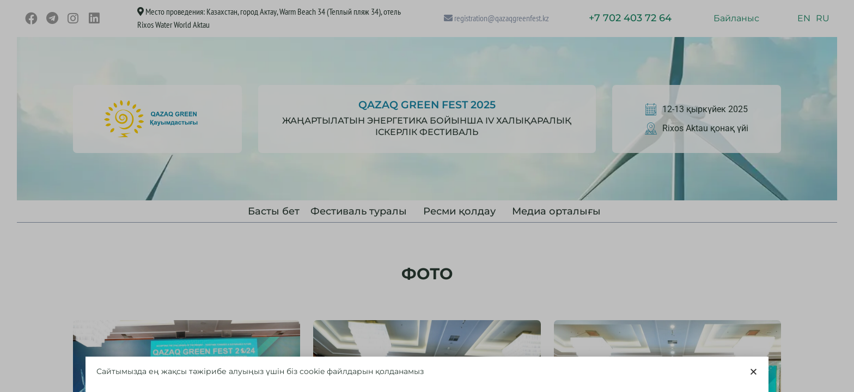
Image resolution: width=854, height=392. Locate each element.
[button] (753, 373)
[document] (427, 196)
